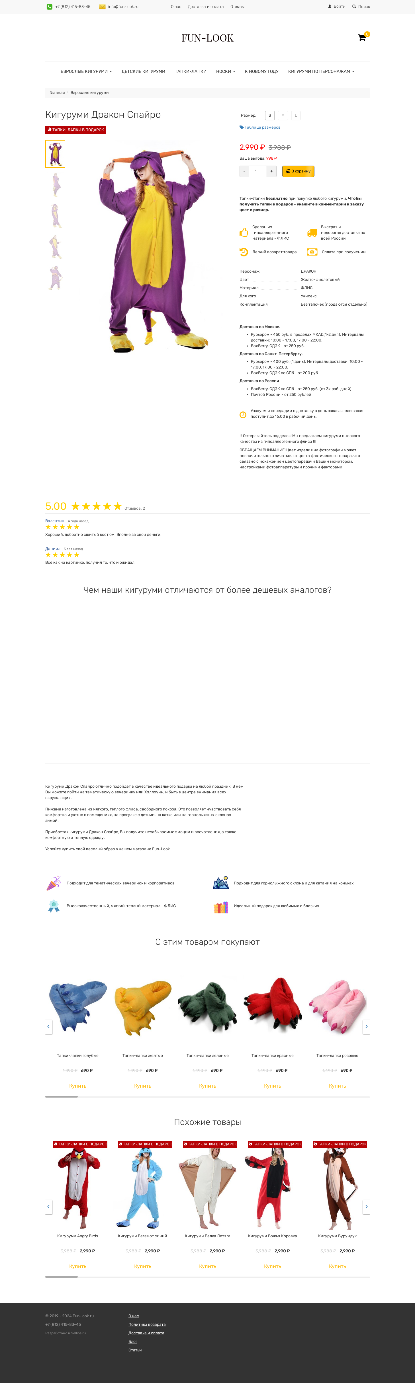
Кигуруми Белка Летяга (207, 1236)
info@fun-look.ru (123, 6)
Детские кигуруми (143, 71)
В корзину (300, 171)
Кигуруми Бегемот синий (142, 1236)
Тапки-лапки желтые (142, 1055)
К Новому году (262, 71)
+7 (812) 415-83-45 (72, 6)
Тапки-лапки (191, 71)
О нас (176, 6)
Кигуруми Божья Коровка (272, 1236)
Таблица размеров (260, 127)
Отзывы (237, 6)
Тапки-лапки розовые (337, 1055)
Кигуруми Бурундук (337, 1236)
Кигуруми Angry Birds (77, 1236)
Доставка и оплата (206, 6)
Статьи (135, 1350)
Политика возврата (147, 1324)
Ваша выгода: (252, 158)
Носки (223, 71)
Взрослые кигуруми (84, 71)
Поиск (361, 6)
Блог (132, 1341)
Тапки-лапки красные (273, 1055)
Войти (339, 6)
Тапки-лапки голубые (78, 1055)
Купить (77, 1086)
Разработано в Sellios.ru (65, 1333)
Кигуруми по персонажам (319, 71)
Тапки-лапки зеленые (208, 1055)
